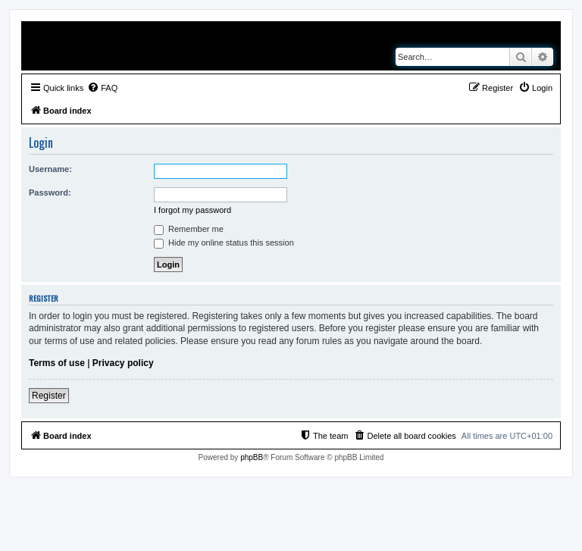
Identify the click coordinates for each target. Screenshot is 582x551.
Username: (50, 169)
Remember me (189, 228)
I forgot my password (192, 209)
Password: (50, 192)
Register (49, 395)
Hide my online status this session (224, 242)
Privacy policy (123, 363)
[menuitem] (102, 88)
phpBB (251, 457)
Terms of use (57, 363)
